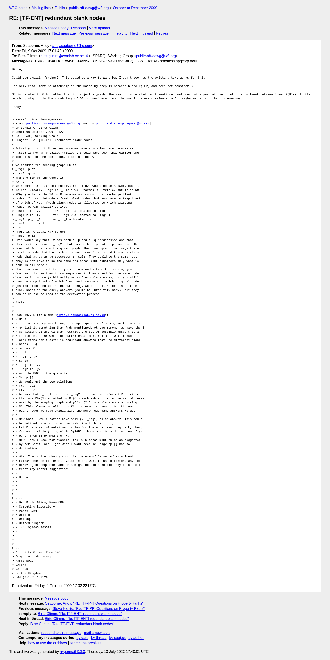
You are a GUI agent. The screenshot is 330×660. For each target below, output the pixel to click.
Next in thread (141, 33)
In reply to (119, 33)
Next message (64, 33)
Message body (57, 28)
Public (60, 8)
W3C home (18, 8)
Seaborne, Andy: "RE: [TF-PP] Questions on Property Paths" (94, 603)
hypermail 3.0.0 (72, 652)
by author (136, 638)
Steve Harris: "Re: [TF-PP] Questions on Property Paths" (98, 609)
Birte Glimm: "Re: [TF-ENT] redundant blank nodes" (80, 614)
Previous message (94, 33)
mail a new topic (97, 633)
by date (82, 638)
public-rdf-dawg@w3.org (89, 8)
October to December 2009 (135, 8)
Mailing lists (41, 8)
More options (99, 28)
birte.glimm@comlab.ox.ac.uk (65, 56)
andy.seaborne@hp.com (72, 46)
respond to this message (61, 633)
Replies (162, 33)
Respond (78, 28)
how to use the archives (47, 643)
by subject (117, 638)
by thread (99, 638)
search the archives (86, 643)
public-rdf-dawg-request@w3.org (53, 124)
